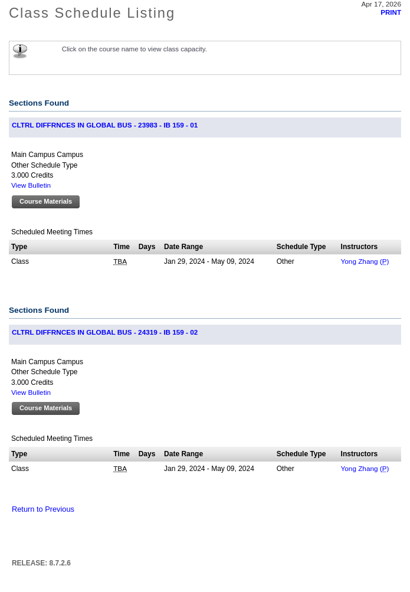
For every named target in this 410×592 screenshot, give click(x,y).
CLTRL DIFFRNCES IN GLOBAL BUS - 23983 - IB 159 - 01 (105, 125)
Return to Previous (43, 509)
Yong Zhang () (365, 261)
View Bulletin (31, 185)
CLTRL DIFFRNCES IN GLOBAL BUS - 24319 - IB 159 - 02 (105, 332)
